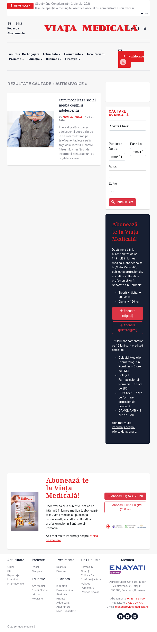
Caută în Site (122, 202)
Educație (35, 59)
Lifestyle (72, 59)
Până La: (136, 144)
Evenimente (74, 54)
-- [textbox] (112, 174)
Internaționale (15, 583)
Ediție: (113, 183)
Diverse (61, 571)
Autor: (113, 166)
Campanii (37, 571)
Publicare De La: (115, 146)
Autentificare (132, 59)
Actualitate (52, 54)
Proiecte (16, 59)
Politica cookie (90, 592)
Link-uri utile (90, 560)
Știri (9, 23)
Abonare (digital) (127, 313)
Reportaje (13, 575)
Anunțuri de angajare (24, 54)
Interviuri (12, 579)
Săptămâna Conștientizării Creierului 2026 (63, 4)
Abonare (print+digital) (127, 327)
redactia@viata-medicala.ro (132, 606)
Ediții (19, 23)
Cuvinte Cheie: (119, 126)
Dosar (35, 566)
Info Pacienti (96, 54)
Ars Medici (38, 585)
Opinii (10, 566)
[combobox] (127, 174)
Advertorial (63, 602)
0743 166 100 (136, 598)
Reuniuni (61, 566)
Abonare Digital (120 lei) (125, 496)
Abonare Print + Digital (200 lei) (125, 507)
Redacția (13, 28)
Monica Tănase (72, 116)
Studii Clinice (39, 590)
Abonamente (16, 33)
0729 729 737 (135, 602)
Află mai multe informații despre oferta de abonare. (124, 427)
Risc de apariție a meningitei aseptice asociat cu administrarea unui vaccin (84, 8)
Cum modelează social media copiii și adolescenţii (77, 105)
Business (54, 59)
